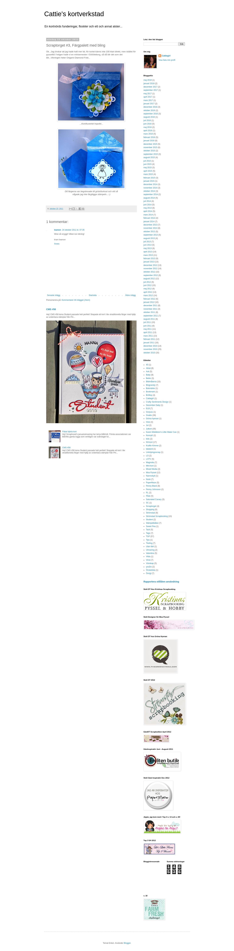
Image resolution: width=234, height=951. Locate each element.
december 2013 (150, 225)
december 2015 (150, 144)
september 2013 (150, 235)
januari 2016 (148, 140)
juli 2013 (147, 241)
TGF (148, 536)
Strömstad (150, 513)
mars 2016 (148, 134)
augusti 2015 (149, 157)
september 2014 (150, 194)
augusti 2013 (149, 238)
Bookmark (150, 392)
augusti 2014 (149, 198)
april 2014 (147, 211)
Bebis (148, 378)
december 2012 (150, 265)
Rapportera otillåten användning (161, 581)
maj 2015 (147, 167)
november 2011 (150, 309)
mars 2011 (148, 336)
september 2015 (150, 154)
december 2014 (150, 184)
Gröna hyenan (152, 418)
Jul (147, 425)
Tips (148, 540)
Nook (148, 479)
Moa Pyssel (151, 472)
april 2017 (147, 97)
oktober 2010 (149, 353)
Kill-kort (149, 442)
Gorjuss (149, 412)
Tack (148, 529)
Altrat (148, 368)
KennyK (149, 435)
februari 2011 (149, 339)
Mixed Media (151, 469)
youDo (149, 567)
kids (147, 439)
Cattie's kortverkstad (74, 13)
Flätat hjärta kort (69, 431)
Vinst (148, 560)
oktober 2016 (149, 110)
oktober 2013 (149, 231)
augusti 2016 (149, 117)
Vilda (148, 556)
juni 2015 (147, 164)
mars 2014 (148, 215)
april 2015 (147, 171)
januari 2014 (148, 221)
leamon (57, 230)
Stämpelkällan (152, 523)
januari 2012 (148, 302)
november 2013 (150, 228)
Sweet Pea (151, 526)
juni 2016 (147, 124)
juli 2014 (147, 201)
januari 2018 (148, 83)
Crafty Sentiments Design (157, 402)
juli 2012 (147, 282)
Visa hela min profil (167, 60)
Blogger (127, 943)
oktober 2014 (149, 191)
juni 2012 (147, 285)
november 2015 (150, 147)
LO (147, 456)
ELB (148, 408)
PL (147, 493)
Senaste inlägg (53, 295)
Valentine (150, 553)
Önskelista (150, 570)
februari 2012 (149, 299)
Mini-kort (150, 466)
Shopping (150, 509)
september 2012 (150, 275)
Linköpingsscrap (153, 452)
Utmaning (150, 550)
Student (149, 519)
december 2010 (150, 346)
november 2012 (150, 268)
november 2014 (150, 188)
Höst (148, 422)
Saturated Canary (154, 499)
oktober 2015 (149, 151)
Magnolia (150, 462)
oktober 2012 (149, 272)
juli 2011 (147, 322)
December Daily (153, 405)
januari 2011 (148, 342)
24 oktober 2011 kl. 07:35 (73, 230)
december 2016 (150, 107)
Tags (148, 533)
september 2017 (150, 90)
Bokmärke (150, 388)
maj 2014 (147, 208)
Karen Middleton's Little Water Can (161, 432)
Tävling (149, 543)
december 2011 (150, 305)
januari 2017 (148, 103)
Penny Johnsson (153, 489)
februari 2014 (149, 218)
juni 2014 (147, 205)
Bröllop (149, 395)
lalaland (149, 449)
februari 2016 (149, 137)
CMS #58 (51, 309)
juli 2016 (147, 120)
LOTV (148, 459)
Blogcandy (150, 385)
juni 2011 (147, 326)
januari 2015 (148, 181)
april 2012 (147, 292)
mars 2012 (148, 295)
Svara (56, 244)
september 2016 (150, 114)
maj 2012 (147, 289)
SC (147, 503)
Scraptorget (151, 506)
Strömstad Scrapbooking (157, 516)
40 (147, 365)
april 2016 (147, 130)
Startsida (92, 295)
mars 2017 (148, 100)
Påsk (148, 496)
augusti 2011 (149, 319)
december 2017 (150, 87)
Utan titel (150, 546)
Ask (147, 371)
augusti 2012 (149, 278)
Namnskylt (150, 476)
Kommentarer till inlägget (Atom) (76, 300)
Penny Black (151, 486)
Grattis (149, 415)
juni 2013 (147, 245)
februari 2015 (149, 178)
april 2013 (147, 252)
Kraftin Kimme (152, 445)
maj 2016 (147, 127)
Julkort (149, 429)
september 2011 (150, 316)
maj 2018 (147, 80)
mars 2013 (148, 255)
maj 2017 (147, 93)
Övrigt (148, 573)
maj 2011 (147, 329)
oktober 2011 (149, 312)
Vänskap (150, 563)
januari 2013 (148, 262)
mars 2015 (148, 174)
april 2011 (147, 332)
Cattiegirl (166, 56)
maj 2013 (147, 248)
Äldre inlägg (130, 295)
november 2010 (150, 349)
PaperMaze (151, 482)
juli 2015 (147, 161)
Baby (148, 375)
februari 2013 (149, 258)
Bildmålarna (151, 381)
